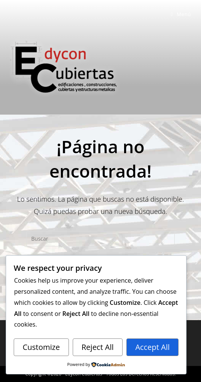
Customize (41, 347)
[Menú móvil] (181, 14)
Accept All (152, 347)
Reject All (97, 347)
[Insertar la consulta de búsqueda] (100, 238)
